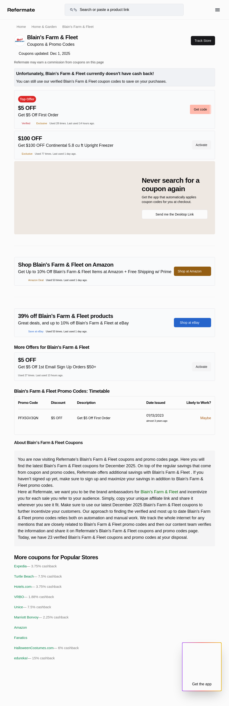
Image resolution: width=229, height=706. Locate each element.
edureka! (34, 658)
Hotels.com (38, 586)
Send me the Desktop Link (175, 214)
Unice (32, 607)
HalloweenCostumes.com (46, 648)
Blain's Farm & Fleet (159, 492)
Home (21, 27)
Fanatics (20, 638)
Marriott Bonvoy (41, 617)
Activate (201, 145)
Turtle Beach (38, 576)
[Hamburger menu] (217, 9)
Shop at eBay (192, 322)
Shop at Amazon (192, 271)
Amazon (20, 627)
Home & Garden (44, 27)
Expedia (35, 566)
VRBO (34, 597)
